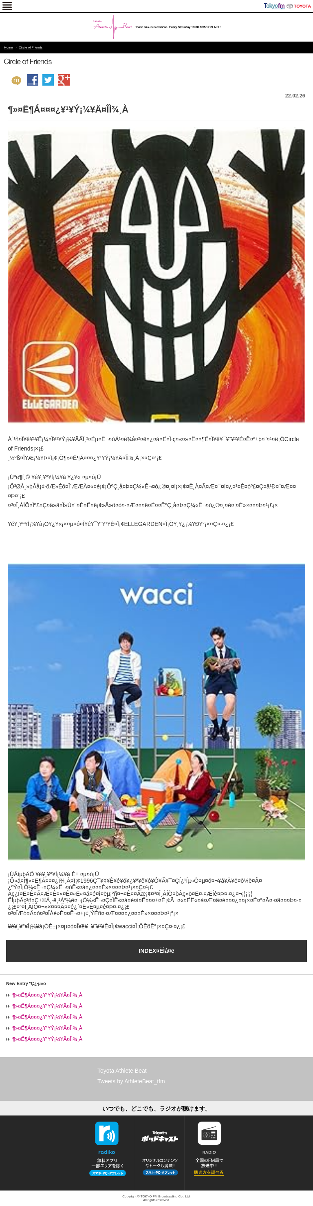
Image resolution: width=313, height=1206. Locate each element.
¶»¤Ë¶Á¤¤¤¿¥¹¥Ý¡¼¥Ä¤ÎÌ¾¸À (47, 995)
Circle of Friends (30, 47)
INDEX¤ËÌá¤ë (156, 951)
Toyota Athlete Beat (122, 1070)
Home (8, 47)
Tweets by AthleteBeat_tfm (131, 1081)
